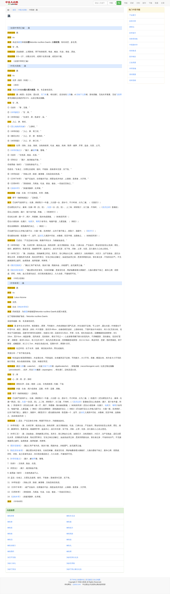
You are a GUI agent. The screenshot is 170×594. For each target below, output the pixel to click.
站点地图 (97, 580)
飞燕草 (119, 94)
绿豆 (42, 236)
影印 (144, 3)
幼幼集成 (132, 51)
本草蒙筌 (15, 112)
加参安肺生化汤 (72, 557)
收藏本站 (81, 580)
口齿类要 (132, 62)
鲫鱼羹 (69, 522)
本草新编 (132, 68)
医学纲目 (132, 57)
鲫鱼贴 (69, 539)
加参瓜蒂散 (71, 563)
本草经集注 (16, 150)
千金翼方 (132, 15)
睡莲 (20, 42)
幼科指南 (132, 80)
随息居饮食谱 (17, 270)
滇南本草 (15, 188)
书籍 (125, 3)
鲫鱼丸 (69, 545)
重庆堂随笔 (16, 265)
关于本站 (73, 580)
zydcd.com (77, 584)
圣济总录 (106, 207)
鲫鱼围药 (10, 551)
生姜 (49, 207)
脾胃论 (131, 27)
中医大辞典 (22, 10)
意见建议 (89, 580)
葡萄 (38, 221)
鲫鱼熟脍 (70, 534)
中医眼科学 (133, 45)
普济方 (90, 231)
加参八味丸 (11, 563)
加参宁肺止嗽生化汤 (74, 569)
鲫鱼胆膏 (10, 516)
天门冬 (44, 94)
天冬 (35, 370)
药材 (132, 3)
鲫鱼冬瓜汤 (71, 516)
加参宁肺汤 (11, 569)
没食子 (79, 94)
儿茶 (69, 94)
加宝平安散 (11, 557)
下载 (150, 3)
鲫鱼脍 (9, 528)
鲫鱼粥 (69, 551)
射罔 (35, 150)
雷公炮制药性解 (18, 127)
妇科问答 (132, 21)
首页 (14, 10)
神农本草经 (23, 307)
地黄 (30, 221)
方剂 (138, 3)
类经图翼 (132, 74)
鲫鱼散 (9, 534)
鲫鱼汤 (9, 539)
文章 (162, 3)
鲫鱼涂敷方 (11, 545)
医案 (156, 3)
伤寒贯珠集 (133, 39)
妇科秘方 (132, 33)
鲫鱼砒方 (70, 528)
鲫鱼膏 (9, 522)
